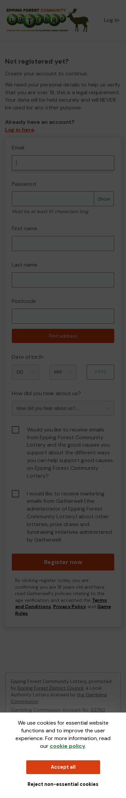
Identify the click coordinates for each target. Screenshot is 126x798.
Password (24, 183)
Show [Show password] (104, 199)
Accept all (63, 767)
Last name (24, 264)
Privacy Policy (69, 607)
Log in (111, 20)
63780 (98, 710)
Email (18, 147)
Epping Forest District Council (50, 688)
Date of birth (27, 356)
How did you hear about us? (46, 393)
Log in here (19, 129)
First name (24, 228)
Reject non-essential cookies (63, 784)
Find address (63, 336)
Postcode (24, 301)
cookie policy (67, 746)
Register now (63, 562)
